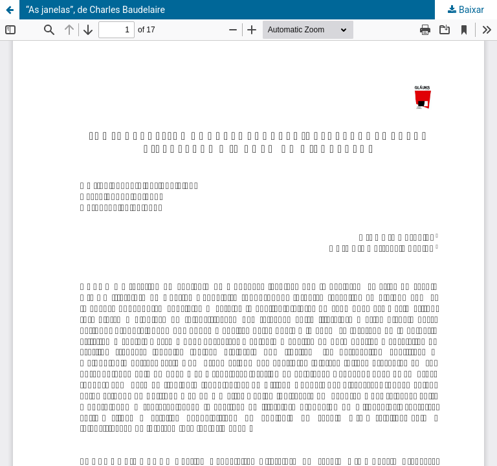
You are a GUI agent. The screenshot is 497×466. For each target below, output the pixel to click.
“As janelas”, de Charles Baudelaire (95, 10)
